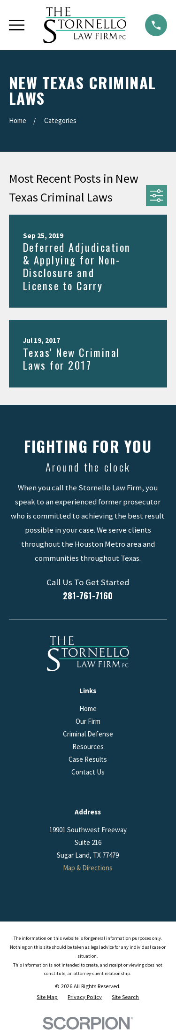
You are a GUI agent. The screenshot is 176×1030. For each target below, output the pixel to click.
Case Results (88, 759)
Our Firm (88, 721)
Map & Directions (88, 867)
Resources (88, 746)
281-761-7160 (88, 595)
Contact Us (88, 771)
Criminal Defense (88, 733)
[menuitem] (47, 997)
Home (88, 708)
